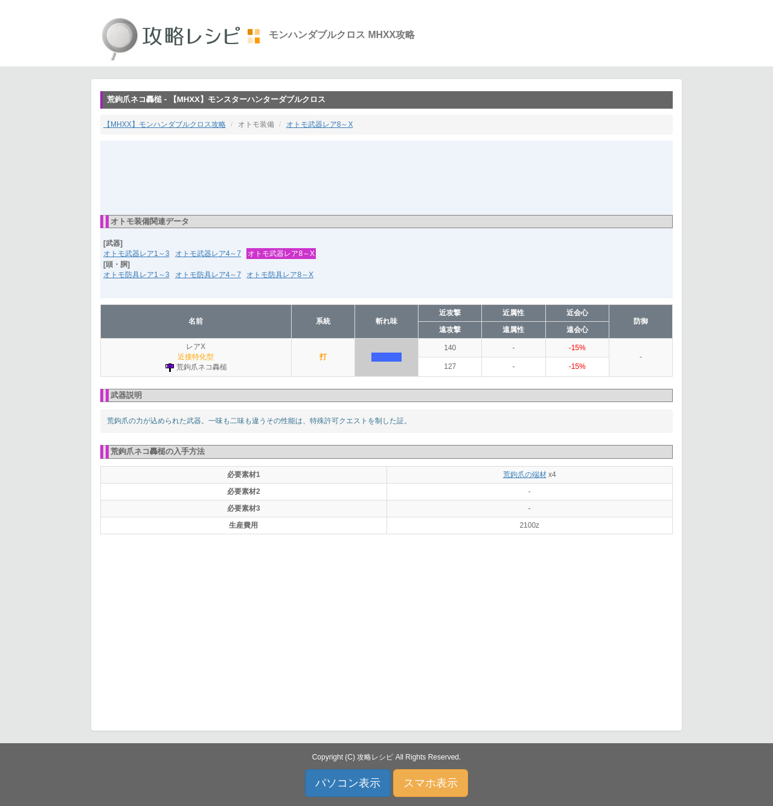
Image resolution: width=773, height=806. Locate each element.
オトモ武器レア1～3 (136, 253)
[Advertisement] (386, 177)
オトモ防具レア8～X (279, 274)
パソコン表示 (347, 783)
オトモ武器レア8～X (319, 124)
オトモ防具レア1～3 (136, 274)
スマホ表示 (430, 783)
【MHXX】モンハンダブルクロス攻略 (164, 124)
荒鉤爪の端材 (525, 474)
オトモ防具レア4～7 (208, 274)
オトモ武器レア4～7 (208, 253)
